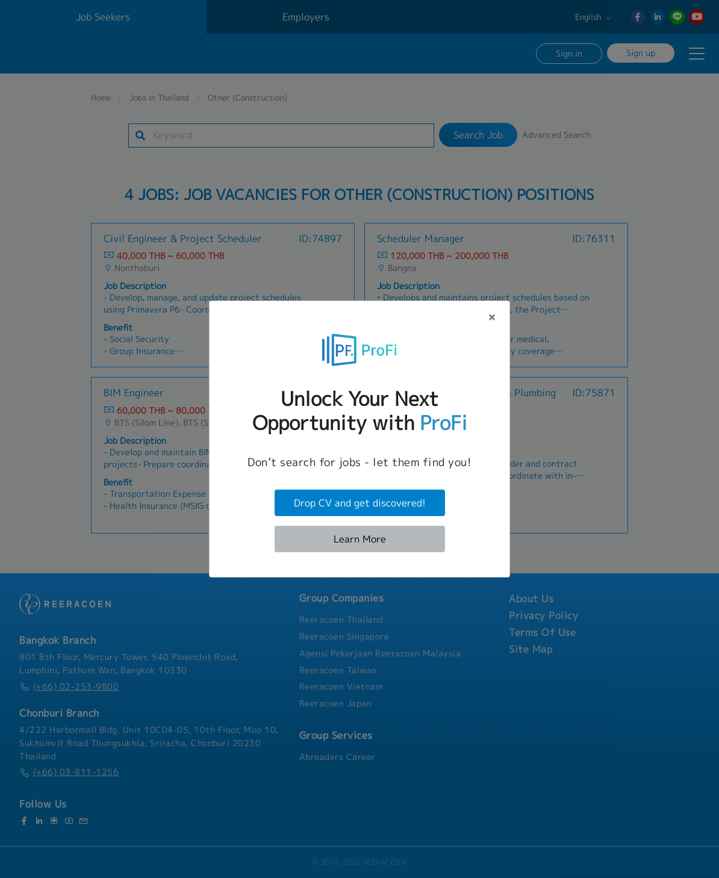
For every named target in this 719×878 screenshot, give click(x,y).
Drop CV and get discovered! (360, 503)
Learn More (360, 539)
